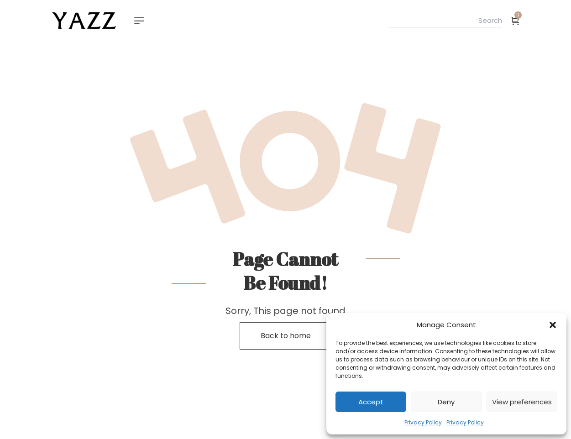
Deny (446, 402)
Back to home (286, 335)
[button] (552, 324)
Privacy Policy (423, 422)
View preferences (522, 402)
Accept (370, 402)
